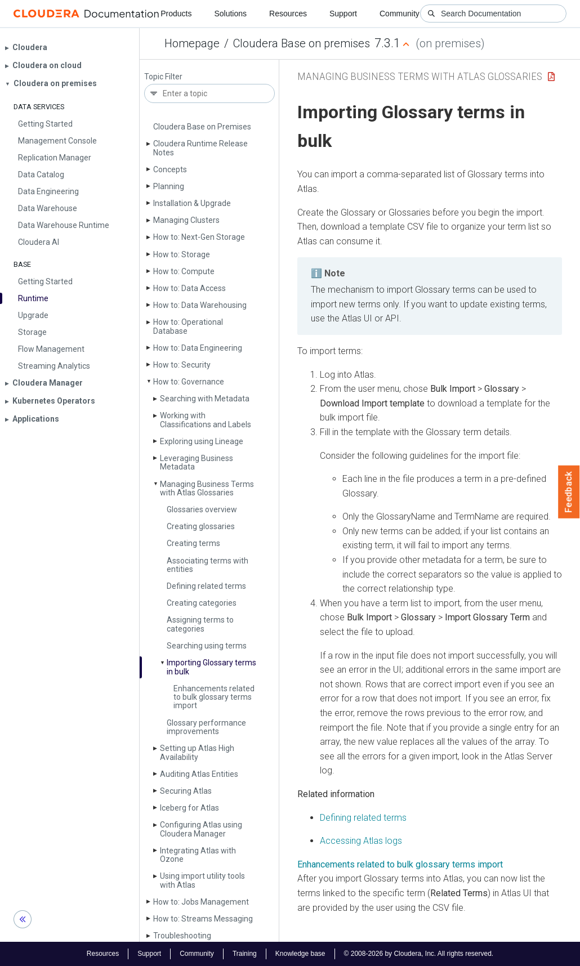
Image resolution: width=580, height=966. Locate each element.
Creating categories (202, 602)
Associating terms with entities (207, 565)
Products (175, 13)
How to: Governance (188, 381)
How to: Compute (184, 271)
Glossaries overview (202, 509)
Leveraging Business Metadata (196, 462)
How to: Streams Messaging (203, 918)
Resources (288, 13)
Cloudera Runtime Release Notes (200, 147)
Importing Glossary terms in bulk (211, 667)
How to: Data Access (189, 288)
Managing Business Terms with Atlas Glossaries (207, 488)
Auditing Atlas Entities (199, 774)
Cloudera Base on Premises (202, 126)
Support (343, 13)
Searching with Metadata (204, 398)
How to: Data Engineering (197, 347)
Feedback (569, 492)
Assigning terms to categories (200, 624)
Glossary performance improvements (206, 727)
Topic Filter (163, 77)
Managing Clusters (186, 220)
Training (245, 954)
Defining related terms (206, 586)
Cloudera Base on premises (301, 43)
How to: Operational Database (188, 326)
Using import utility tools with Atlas (202, 880)
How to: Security (182, 364)
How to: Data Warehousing (200, 305)
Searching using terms (207, 645)
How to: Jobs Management (201, 901)
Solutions (230, 13)
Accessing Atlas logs (361, 840)
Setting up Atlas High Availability (197, 752)
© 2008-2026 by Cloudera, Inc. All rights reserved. (419, 954)
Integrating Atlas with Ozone (198, 855)
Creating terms (193, 543)
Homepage (192, 43)
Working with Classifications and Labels (205, 419)
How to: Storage (181, 254)
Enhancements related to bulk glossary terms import (214, 697)
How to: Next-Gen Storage (199, 237)
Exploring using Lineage (201, 441)
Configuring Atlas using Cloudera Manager (201, 829)
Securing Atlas (186, 790)
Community (400, 13)
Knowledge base (300, 954)
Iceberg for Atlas (189, 807)
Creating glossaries (201, 526)
